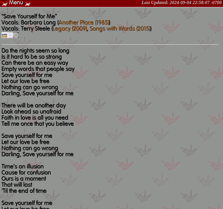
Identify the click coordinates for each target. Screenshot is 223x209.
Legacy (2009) (70, 29)
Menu (16, 3)
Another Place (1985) (83, 23)
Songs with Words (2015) (120, 29)
